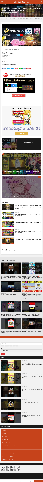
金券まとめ (9, 12)
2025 (2, 467)
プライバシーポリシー (5, 436)
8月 (12, 467)
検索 (2, 353)
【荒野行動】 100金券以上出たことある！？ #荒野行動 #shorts (31, 332)
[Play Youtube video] (21, 35)
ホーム (4, 481)
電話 (30, 481)
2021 (2, 470)
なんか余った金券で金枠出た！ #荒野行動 (8, 294)
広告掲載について (5, 439)
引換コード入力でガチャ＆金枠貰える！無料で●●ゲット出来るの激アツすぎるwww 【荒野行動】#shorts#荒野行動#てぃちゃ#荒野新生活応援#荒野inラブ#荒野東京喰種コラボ (32, 363)
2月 (4, 466)
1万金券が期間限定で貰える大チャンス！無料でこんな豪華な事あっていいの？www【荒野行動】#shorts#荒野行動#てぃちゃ (32, 376)
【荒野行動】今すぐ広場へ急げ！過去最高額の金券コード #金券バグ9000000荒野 (27, 232)
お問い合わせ (4, 430)
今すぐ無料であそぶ (21, 133)
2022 (2, 469)
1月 (3, 466)
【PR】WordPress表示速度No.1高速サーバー (9, 453)
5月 (8, 467)
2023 (2, 468)
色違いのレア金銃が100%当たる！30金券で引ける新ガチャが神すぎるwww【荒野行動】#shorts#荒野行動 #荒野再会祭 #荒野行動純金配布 (28, 207)
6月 (10, 467)
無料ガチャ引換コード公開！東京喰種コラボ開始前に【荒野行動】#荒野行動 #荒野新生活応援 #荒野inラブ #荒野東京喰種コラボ (31, 415)
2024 (2, 468)
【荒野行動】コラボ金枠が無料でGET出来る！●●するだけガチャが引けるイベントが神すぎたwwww (28, 223)
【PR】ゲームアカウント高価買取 (7, 456)
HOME (2, 18)
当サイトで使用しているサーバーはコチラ (9, 445)
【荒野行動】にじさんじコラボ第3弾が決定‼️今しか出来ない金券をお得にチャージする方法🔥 (28, 240)
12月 (19, 467)
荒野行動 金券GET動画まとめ (21, 2)
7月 (11, 467)
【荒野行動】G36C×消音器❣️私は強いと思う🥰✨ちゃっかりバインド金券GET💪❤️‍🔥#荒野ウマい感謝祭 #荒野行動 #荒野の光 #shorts (32, 277)
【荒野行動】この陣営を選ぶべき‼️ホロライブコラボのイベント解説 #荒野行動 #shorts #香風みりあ (11, 315)
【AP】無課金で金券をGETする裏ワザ (8, 450)
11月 (17, 467)
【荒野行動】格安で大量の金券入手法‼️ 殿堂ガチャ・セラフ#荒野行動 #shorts (11, 332)
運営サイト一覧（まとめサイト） (7, 442)
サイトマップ (4, 433)
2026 (2, 466)
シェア (13, 481)
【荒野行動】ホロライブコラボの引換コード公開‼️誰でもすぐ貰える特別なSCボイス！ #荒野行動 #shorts (32, 315)
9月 (14, 467)
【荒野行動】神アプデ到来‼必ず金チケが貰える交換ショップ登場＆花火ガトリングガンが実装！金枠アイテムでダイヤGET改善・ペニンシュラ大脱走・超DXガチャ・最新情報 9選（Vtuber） (32, 296)
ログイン (11, 250)
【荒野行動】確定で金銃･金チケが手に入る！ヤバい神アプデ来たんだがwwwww (27, 215)
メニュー (21, 481)
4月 (7, 466)
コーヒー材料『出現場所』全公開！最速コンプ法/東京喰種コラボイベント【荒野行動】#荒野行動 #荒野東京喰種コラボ (11, 277)
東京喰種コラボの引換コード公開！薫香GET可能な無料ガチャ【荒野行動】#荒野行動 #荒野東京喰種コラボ (31, 402)
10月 (15, 467)
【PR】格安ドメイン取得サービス (7, 459)
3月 (6, 466)
